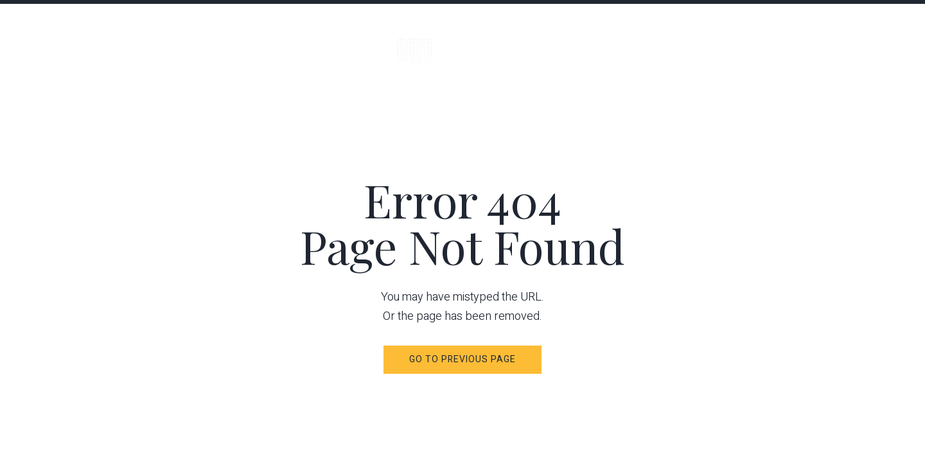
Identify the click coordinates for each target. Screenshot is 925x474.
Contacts (876, 41)
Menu (49, 41)
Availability (791, 41)
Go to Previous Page (462, 359)
